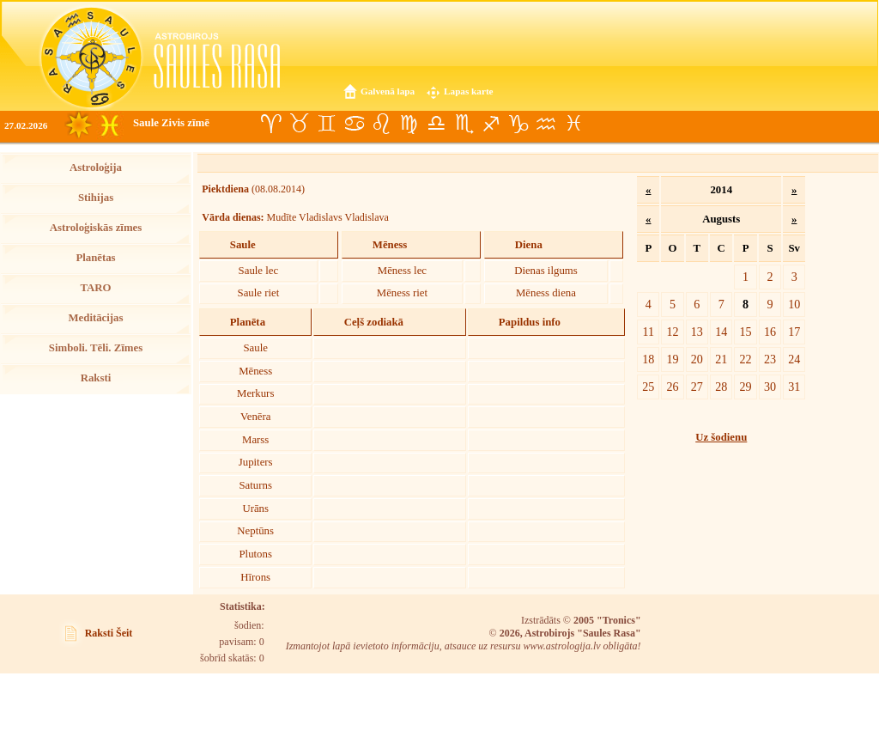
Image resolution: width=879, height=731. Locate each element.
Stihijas (95, 198)
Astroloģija (96, 167)
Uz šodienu (721, 437)
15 (746, 331)
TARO (95, 288)
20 (697, 359)
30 (770, 386)
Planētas (95, 258)
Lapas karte (469, 91)
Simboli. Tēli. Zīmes (95, 348)
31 (794, 386)
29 (746, 386)
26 (672, 386)
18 (648, 359)
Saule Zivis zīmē (171, 123)
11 (649, 331)
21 (721, 359)
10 (794, 304)
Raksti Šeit (109, 633)
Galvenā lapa (388, 91)
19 (672, 359)
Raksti (96, 378)
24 (794, 359)
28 (721, 386)
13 (697, 331)
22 (746, 359)
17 (794, 331)
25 (648, 386)
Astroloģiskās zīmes (96, 228)
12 (672, 331)
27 (697, 386)
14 (721, 331)
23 (770, 359)
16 (770, 331)
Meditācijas (96, 318)
